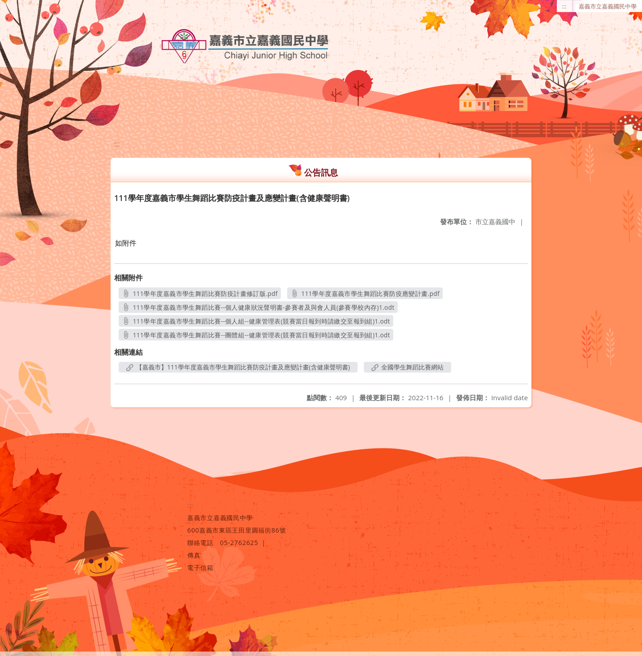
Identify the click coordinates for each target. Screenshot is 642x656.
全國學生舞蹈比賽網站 (407, 367)
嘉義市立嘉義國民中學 (608, 6)
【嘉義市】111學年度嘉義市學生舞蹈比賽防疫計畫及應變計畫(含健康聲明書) (238, 367)
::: (564, 6)
